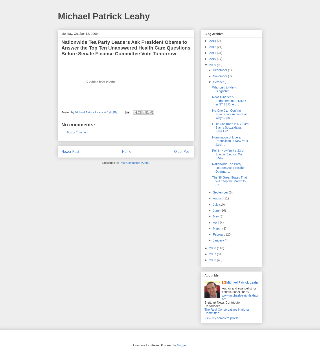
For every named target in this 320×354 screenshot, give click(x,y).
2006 (213, 260)
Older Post (182, 151)
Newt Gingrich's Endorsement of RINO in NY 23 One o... (229, 100)
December (220, 70)
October (219, 82)
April (216, 222)
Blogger (181, 345)
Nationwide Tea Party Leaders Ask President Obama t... (229, 167)
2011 (213, 53)
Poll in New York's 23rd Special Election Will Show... (228, 154)
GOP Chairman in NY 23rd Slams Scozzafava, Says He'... (230, 127)
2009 (213, 65)
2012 (213, 47)
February (219, 234)
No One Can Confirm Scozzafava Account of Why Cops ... (229, 114)
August (218, 198)
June (216, 210)
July (216, 204)
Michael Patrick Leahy (104, 16)
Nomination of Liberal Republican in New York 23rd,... (230, 141)
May (216, 216)
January (219, 240)
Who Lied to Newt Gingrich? (224, 89)
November (220, 76)
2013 (213, 40)
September (221, 192)
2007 (213, 254)
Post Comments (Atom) (134, 162)
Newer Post (70, 151)
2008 (213, 248)
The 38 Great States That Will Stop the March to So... (229, 181)
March (217, 228)
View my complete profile (221, 318)
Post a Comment (77, 132)
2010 (213, 59)
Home (126, 151)
